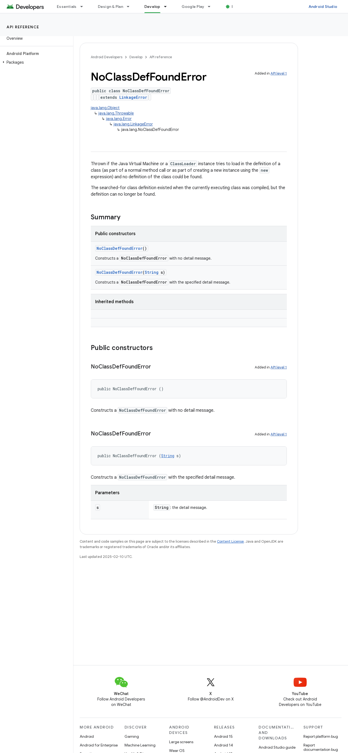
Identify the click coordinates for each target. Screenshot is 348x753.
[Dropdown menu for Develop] (167, 6)
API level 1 (279, 73)
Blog (236, 6)
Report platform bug (320, 736)
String (152, 272)
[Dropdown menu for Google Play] (211, 6)
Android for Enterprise (99, 745)
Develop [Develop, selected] (152, 6)
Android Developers (106, 57)
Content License (230, 541)
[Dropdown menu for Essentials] (84, 6)
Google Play (193, 6)
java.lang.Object (105, 107)
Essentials (67, 6)
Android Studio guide (277, 747)
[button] (35, 62)
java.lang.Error (119, 118)
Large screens (181, 741)
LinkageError (133, 97)
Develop (135, 57)
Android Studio (323, 6)
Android (87, 736)
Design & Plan (110, 6)
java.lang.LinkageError (133, 124)
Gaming (132, 736)
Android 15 (223, 736)
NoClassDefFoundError (119, 248)
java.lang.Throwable (116, 113)
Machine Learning (140, 745)
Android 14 (223, 745)
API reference (23, 26)
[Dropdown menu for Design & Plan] (130, 6)
